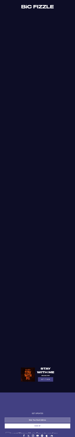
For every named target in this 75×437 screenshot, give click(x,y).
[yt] (37, 436)
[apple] (47, 436)
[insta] (33, 436)
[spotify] (42, 436)
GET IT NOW (45, 379)
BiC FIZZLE (37, 7)
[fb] (24, 436)
